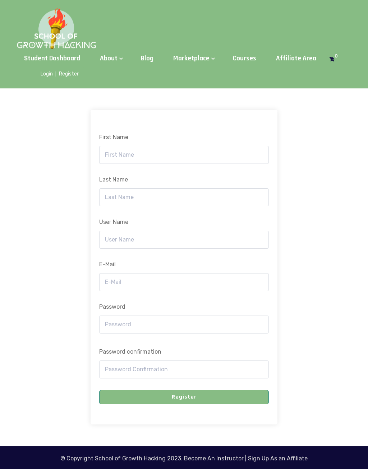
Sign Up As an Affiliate (278, 458)
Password (112, 306)
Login (47, 74)
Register (69, 74)
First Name (113, 137)
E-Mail (107, 264)
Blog (147, 58)
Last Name (113, 179)
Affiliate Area (296, 58)
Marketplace (191, 58)
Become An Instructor (214, 458)
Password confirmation (130, 351)
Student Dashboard (52, 58)
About (109, 58)
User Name (113, 222)
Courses (244, 58)
